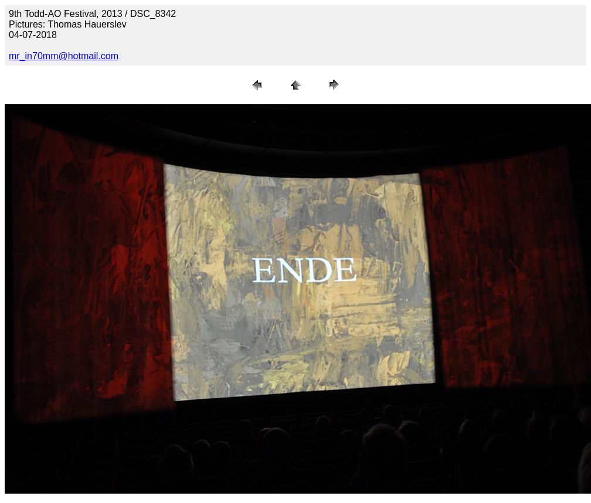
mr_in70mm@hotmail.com (63, 56)
